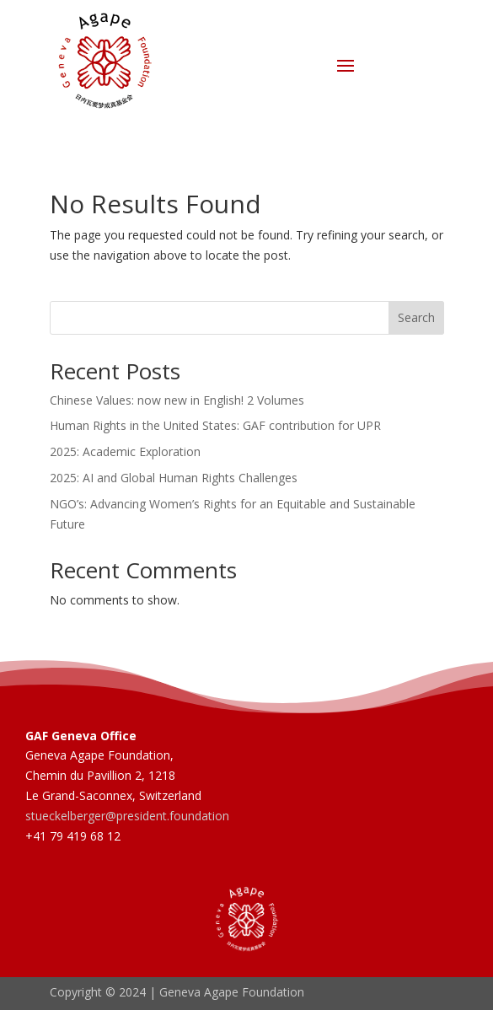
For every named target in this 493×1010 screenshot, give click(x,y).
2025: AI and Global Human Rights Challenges (173, 478)
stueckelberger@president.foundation (127, 816)
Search (416, 317)
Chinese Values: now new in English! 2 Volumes (177, 400)
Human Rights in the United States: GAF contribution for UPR (215, 425)
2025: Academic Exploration (125, 451)
